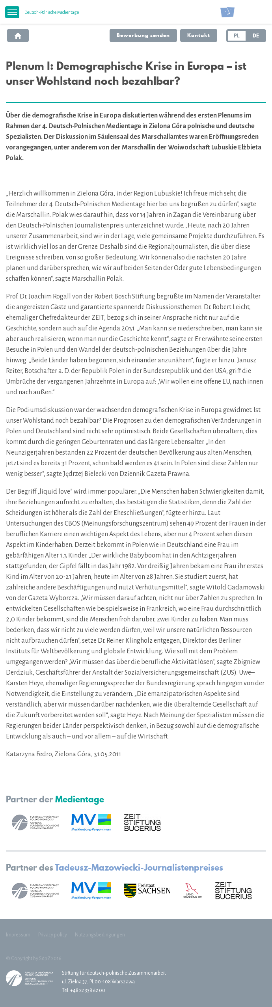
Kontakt (198, 35)
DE (256, 35)
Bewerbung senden (143, 35)
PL (237, 35)
